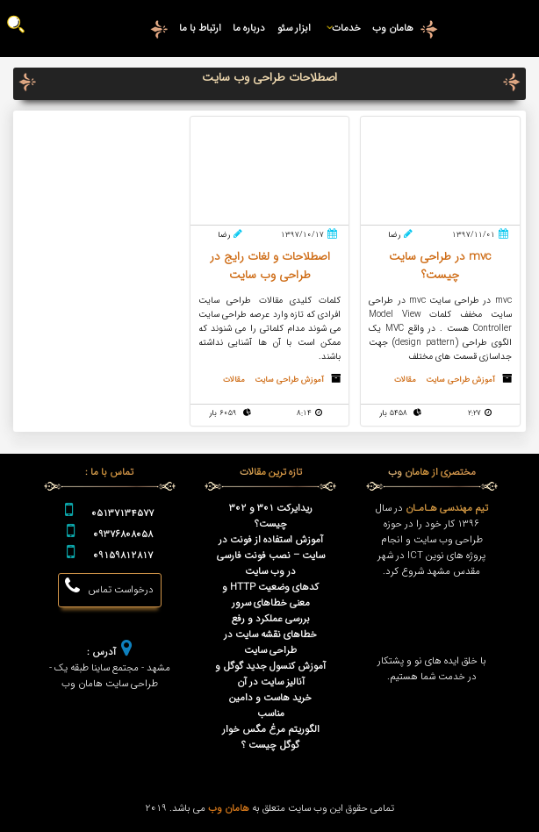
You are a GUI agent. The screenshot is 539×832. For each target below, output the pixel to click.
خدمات (342, 28)
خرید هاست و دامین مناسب (270, 705)
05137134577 (122, 513)
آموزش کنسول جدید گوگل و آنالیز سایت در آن (270, 674)
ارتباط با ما (200, 28)
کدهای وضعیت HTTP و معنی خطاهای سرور (270, 595)
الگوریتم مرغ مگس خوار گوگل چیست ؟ (271, 737)
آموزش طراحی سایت (460, 380)
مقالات (405, 380)
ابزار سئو (294, 28)
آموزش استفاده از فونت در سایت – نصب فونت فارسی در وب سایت (271, 555)
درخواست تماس (109, 587)
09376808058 (123, 534)
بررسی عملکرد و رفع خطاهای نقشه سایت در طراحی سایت (270, 634)
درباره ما (249, 28)
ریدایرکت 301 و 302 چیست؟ (271, 516)
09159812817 (123, 555)
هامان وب (392, 28)
